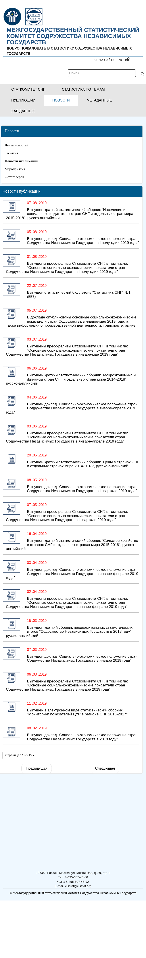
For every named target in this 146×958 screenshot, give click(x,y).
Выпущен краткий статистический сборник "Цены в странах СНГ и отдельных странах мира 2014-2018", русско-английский (83, 464)
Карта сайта (104, 60)
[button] (28, 89)
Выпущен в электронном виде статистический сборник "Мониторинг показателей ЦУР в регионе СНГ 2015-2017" (77, 712)
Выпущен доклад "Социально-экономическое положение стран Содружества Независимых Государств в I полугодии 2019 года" (83, 241)
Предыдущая (37, 768)
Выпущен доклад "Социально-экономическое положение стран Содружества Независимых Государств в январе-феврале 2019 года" (72, 573)
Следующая (105, 768)
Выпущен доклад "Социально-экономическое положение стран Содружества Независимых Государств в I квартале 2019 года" (82, 489)
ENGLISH (123, 60)
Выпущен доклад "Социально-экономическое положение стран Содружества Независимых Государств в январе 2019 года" (82, 658)
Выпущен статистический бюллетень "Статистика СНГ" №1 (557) (79, 294)
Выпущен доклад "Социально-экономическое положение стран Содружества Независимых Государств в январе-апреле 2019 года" (71, 408)
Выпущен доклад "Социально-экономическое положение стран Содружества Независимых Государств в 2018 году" (82, 737)
